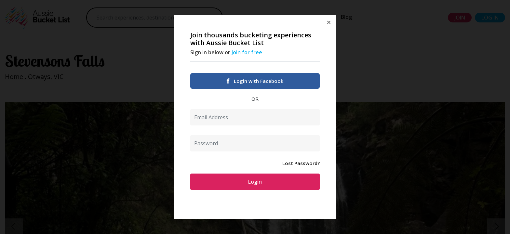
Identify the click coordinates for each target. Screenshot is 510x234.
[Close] (328, 22)
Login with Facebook (255, 81)
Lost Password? (301, 163)
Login (255, 181)
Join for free (247, 52)
